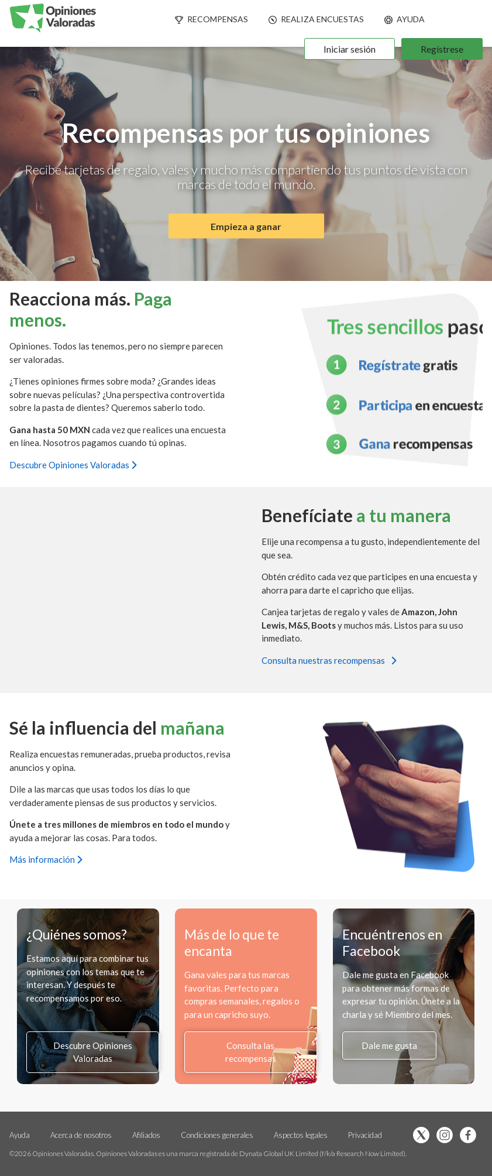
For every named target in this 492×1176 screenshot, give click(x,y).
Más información (45, 859)
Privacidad (365, 1135)
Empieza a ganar (246, 226)
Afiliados (147, 1135)
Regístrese (442, 48)
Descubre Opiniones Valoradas (72, 465)
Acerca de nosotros (81, 1135)
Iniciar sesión (350, 48)
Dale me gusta (389, 1045)
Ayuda (19, 1135)
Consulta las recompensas (250, 1052)
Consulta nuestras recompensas (329, 660)
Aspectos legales (301, 1135)
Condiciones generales (218, 1135)
